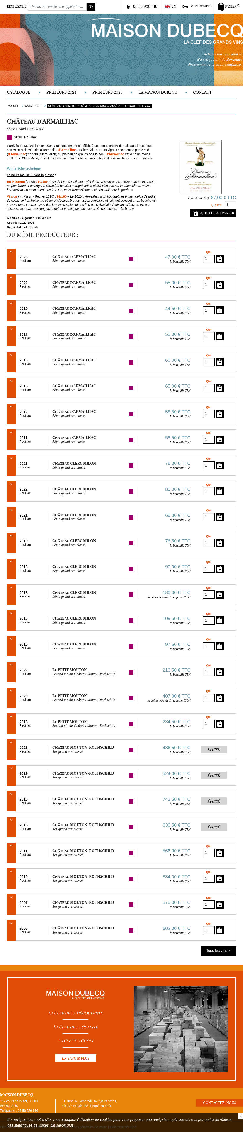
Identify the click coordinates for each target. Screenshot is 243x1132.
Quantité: (216, 205)
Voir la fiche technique (24, 168)
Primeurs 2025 (107, 92)
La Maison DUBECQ (157, 92)
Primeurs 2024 (61, 92)
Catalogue (18, 92)
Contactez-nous (219, 1102)
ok (90, 6)
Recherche (17, 6)
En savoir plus (62, 1125)
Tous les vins (218, 951)
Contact (202, 92)
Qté (208, 252)
